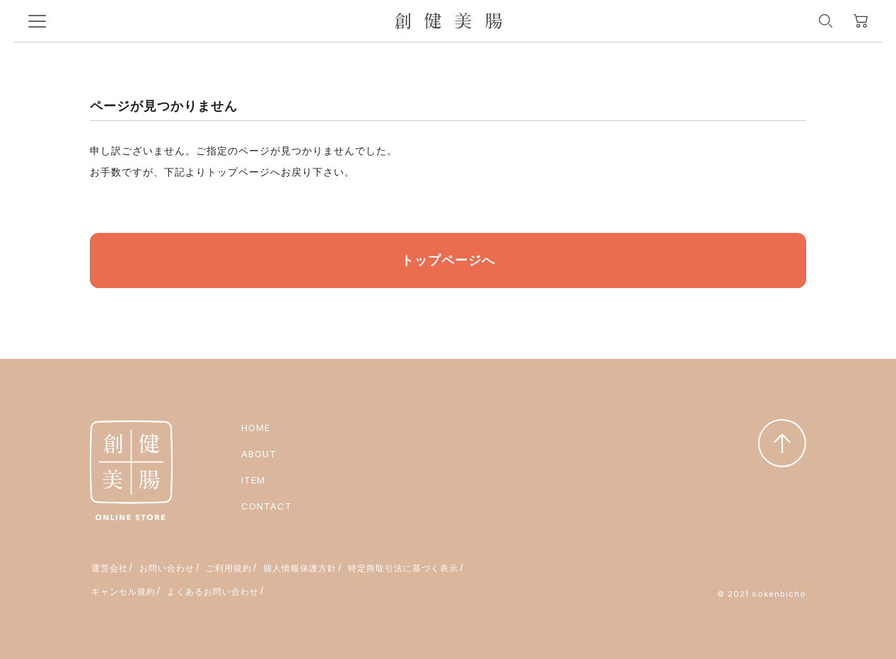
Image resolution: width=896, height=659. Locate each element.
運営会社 (109, 568)
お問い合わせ (166, 568)
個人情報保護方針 (300, 568)
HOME (255, 427)
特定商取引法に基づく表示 (403, 568)
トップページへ (448, 260)
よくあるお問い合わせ (213, 591)
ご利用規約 (229, 568)
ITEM (253, 480)
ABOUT (259, 453)
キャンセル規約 (123, 591)
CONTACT (266, 506)
